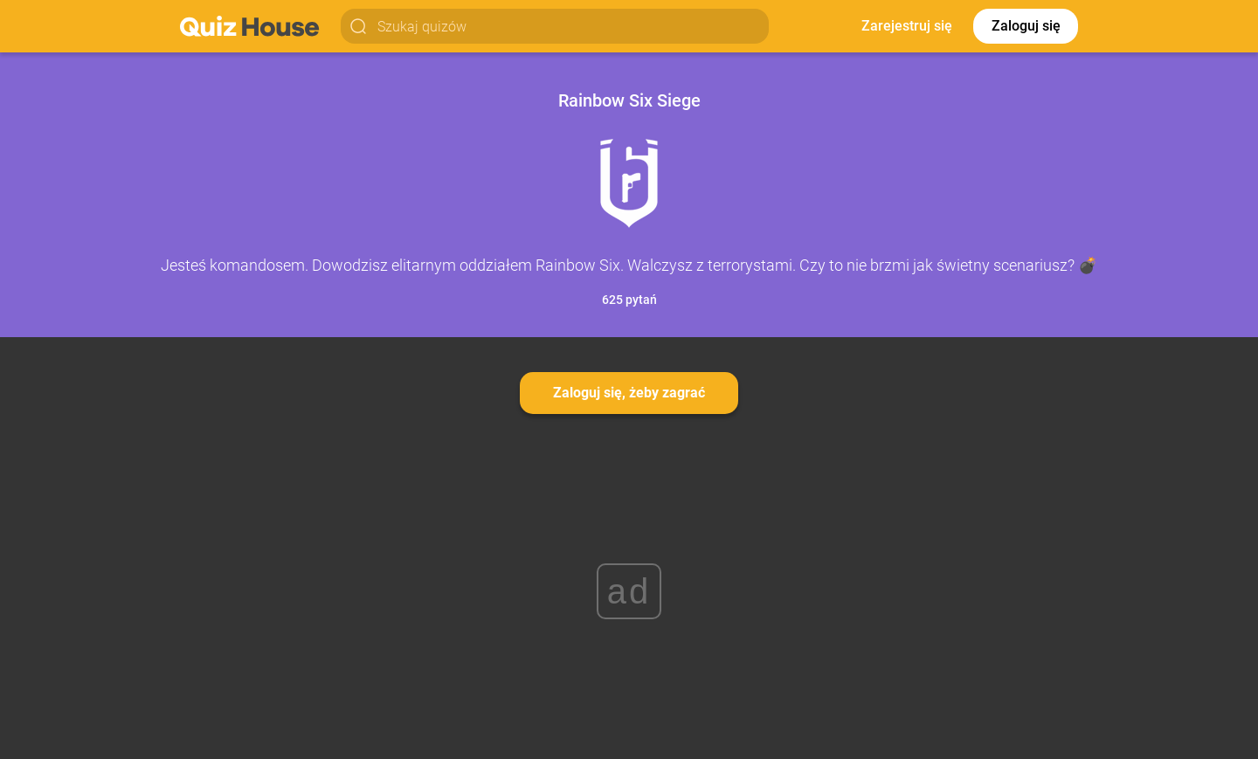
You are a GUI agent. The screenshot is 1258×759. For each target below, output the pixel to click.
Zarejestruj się (906, 25)
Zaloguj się (1026, 25)
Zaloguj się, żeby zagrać (629, 392)
